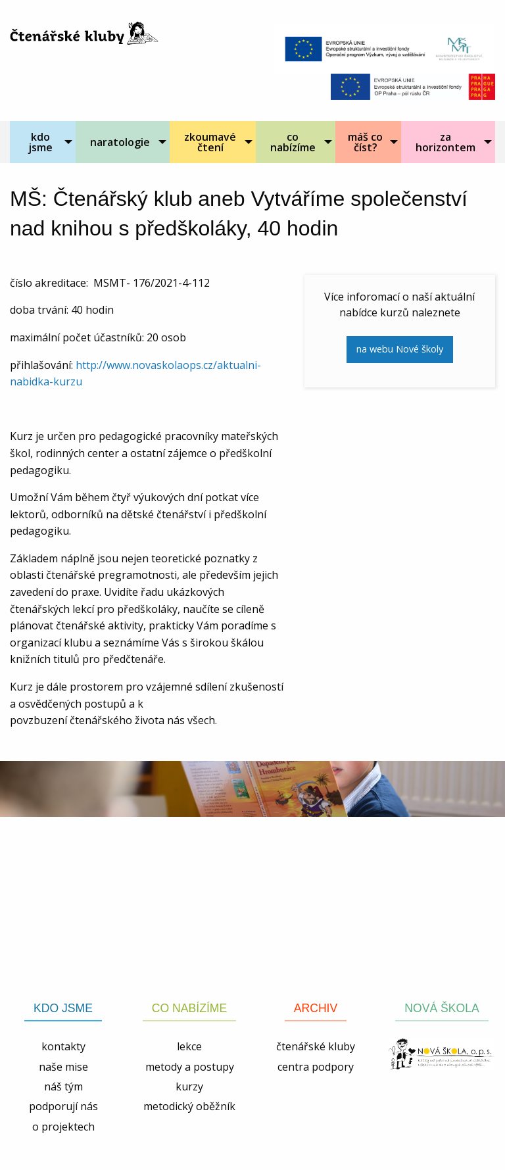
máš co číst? (365, 142)
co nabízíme (293, 142)
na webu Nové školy (399, 349)
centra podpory (315, 1067)
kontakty (63, 1046)
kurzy (189, 1086)
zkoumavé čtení (210, 142)
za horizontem (445, 142)
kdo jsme (40, 142)
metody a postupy (189, 1067)
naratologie (120, 142)
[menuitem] (43, 142)
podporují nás (63, 1106)
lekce (189, 1046)
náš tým (63, 1086)
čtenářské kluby (315, 1046)
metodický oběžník (189, 1106)
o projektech (63, 1126)
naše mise (63, 1067)
